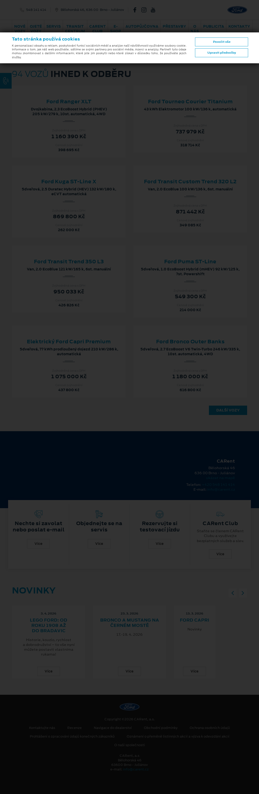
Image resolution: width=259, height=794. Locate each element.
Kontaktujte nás (42, 728)
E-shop (115, 29)
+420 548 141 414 (218, 484)
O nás (194, 29)
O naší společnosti (129, 745)
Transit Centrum (75, 29)
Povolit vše (221, 42)
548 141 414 (36, 10)
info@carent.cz (221, 489)
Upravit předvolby (221, 53)
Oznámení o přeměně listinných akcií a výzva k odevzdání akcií (178, 736)
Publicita (213, 26)
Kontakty (239, 26)
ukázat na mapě (220, 477)
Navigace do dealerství (113, 728)
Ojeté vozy (36, 29)
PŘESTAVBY (174, 26)
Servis (53, 26)
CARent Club (97, 29)
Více (38, 543)
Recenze (74, 728)
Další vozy (228, 410)
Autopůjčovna (141, 26)
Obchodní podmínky (161, 728)
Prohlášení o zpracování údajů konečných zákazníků (72, 736)
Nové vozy (20, 29)
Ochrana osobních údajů (210, 728)
